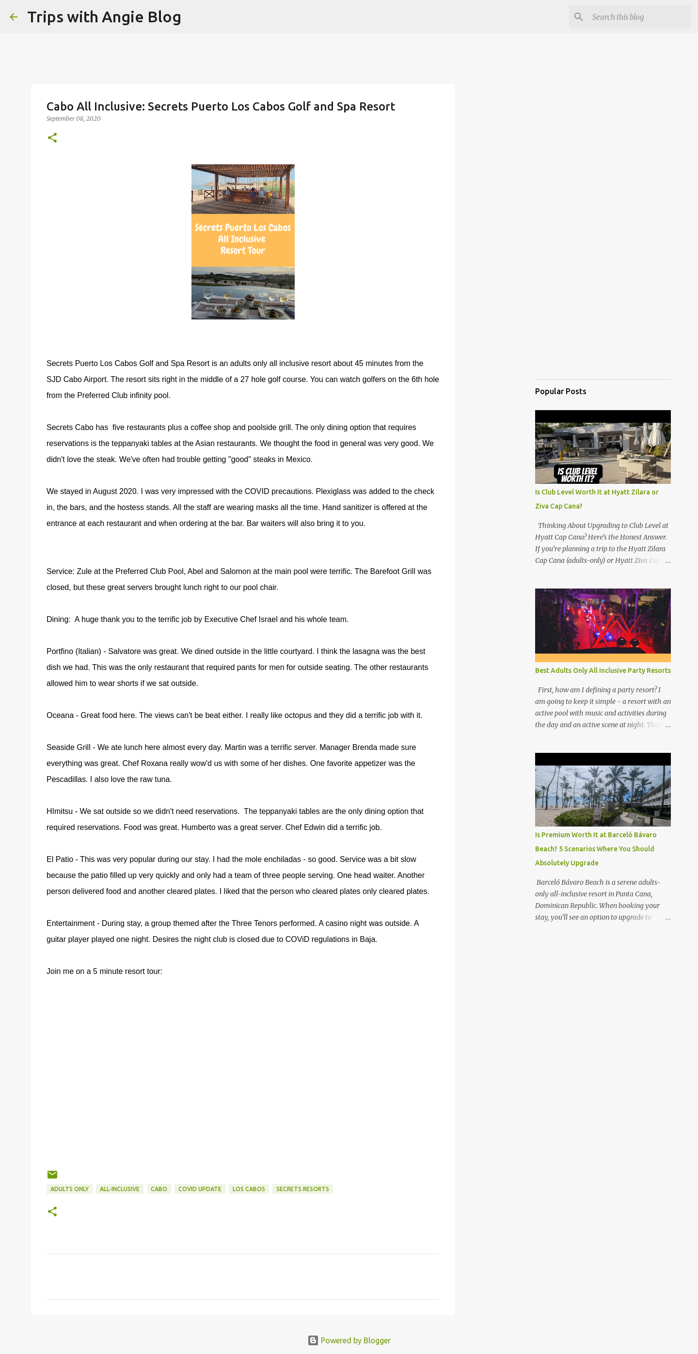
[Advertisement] (583, 321)
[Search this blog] (639, 17)
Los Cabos (249, 1189)
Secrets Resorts (302, 1189)
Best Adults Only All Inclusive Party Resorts (603, 670)
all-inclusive (120, 1189)
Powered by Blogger (349, 1340)
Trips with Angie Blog (104, 16)
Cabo (159, 1189)
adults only (69, 1189)
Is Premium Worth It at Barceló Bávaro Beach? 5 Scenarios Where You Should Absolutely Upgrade (596, 849)
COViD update (200, 1189)
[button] (52, 138)
